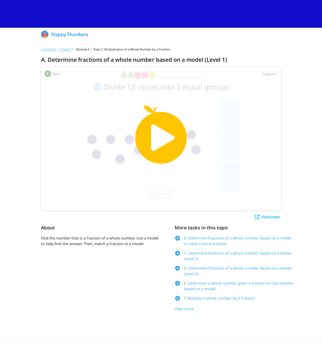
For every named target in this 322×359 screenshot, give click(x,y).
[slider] (161, 14)
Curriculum (48, 49)
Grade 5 (65, 49)
